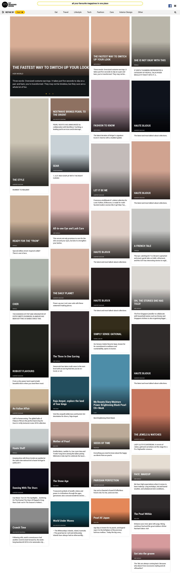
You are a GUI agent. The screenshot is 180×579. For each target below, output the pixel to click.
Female (136, 65)
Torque (136, 250)
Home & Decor (98, 338)
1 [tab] (46, 94)
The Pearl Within (143, 513)
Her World (18, 74)
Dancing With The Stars (25, 487)
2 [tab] (49, 94)
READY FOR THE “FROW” (26, 240)
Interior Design (125, 12)
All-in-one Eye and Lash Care (68, 228)
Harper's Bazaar (139, 130)
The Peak (55, 408)
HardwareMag (57, 170)
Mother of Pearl (61, 441)
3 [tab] (53, 94)
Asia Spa (55, 446)
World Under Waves (63, 520)
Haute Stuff (19, 448)
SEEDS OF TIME (102, 443)
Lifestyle (78, 12)
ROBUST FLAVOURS (23, 371)
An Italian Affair (21, 408)
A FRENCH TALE (142, 245)
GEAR (56, 165)
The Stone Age (61, 481)
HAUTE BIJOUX (142, 125)
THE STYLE (18, 179)
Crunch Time (19, 527)
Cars (112, 12)
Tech (89, 12)
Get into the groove (144, 553)
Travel (65, 12)
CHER (16, 304)
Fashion (100, 12)
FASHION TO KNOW (104, 125)
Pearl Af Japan (101, 517)
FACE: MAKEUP (142, 474)
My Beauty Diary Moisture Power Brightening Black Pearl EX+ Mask (110, 405)
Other (140, 12)
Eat (56, 12)
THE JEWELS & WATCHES (147, 434)
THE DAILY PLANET (63, 293)
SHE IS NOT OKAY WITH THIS (150, 60)
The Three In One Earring (66, 356)
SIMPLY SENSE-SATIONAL (108, 334)
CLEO (95, 412)
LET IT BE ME (100, 190)
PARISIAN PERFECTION (106, 480)
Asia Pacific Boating (59, 119)
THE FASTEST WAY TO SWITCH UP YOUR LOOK (51, 67)
